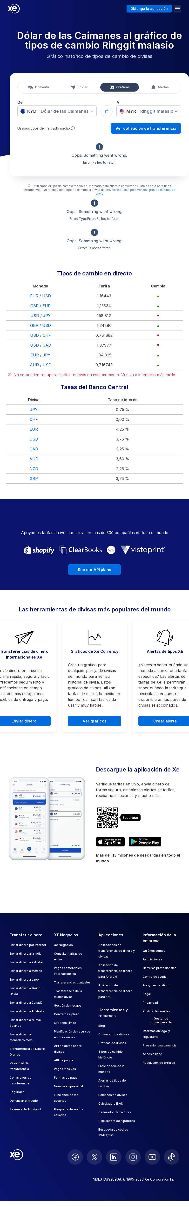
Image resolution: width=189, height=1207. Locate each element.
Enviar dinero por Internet (28, 945)
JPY (34, 409)
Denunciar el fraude (24, 1100)
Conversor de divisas (113, 1034)
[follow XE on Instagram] (133, 1157)
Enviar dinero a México (26, 971)
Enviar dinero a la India (25, 953)
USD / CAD (40, 345)
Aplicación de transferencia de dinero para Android (115, 970)
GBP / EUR (40, 305)
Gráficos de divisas (112, 1043)
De (20, 102)
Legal (147, 994)
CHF (34, 419)
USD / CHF (40, 335)
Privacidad (150, 1002)
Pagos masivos (65, 1069)
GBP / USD (40, 325)
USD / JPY (40, 315)
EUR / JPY (40, 355)
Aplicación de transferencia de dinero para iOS (115, 991)
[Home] (14, 8)
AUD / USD (40, 364)
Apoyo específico (156, 985)
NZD (34, 468)
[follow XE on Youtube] (152, 1157)
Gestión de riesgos (67, 1005)
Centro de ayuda (155, 976)
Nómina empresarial (68, 1086)
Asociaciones (152, 959)
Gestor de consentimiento (161, 1020)
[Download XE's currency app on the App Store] (110, 841)
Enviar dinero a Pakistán (27, 962)
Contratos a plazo (66, 1014)
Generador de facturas (114, 1112)
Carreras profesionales (159, 968)
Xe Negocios (63, 945)
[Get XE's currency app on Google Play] (145, 841)
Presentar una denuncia (159, 1045)
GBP (34, 478)
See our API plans (94, 569)
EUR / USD (40, 295)
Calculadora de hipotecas (116, 1121)
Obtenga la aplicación (149, 8)
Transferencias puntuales (72, 982)
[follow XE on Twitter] (94, 1157)
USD (33, 439)
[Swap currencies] (107, 111)
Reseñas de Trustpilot (25, 1109)
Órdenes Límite (65, 1023)
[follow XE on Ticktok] (171, 1157)
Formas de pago (66, 1077)
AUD (33, 458)
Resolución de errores (159, 1062)
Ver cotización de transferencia (145, 128)
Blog (101, 1025)
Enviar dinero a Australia (27, 1011)
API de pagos (63, 1060)
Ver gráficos (95, 721)
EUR (34, 429)
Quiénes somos (154, 950)
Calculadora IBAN (110, 1103)
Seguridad (17, 1092)
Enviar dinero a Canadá (26, 1002)
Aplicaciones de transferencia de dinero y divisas (116, 950)
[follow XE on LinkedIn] (114, 1157)
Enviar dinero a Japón (25, 979)
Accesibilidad (152, 1054)
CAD (34, 449)
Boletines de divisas (112, 1095)
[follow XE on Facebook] (75, 1157)
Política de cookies (156, 1011)
